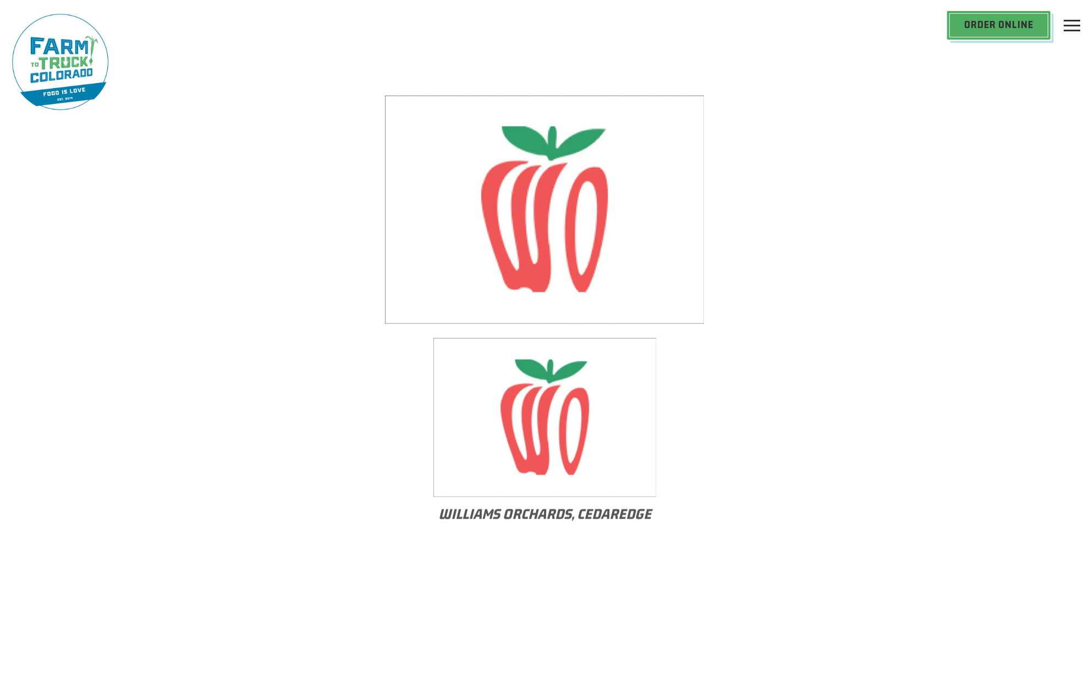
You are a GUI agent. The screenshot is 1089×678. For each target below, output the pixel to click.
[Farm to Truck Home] (60, 61)
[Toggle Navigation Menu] (1072, 25)
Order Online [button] (998, 24)
